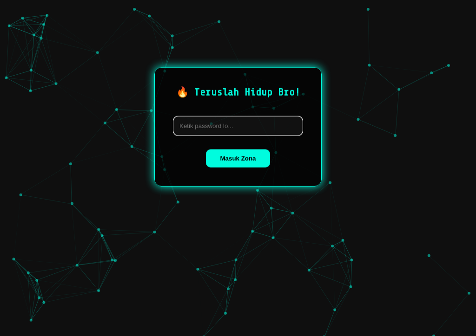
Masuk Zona (238, 158)
